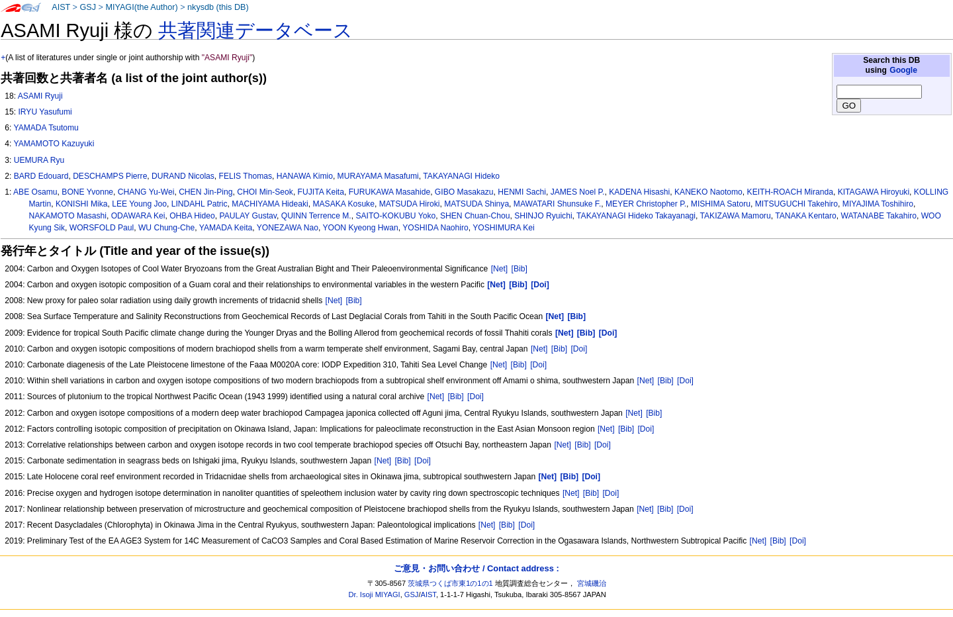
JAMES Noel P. (578, 192)
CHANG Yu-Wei (146, 192)
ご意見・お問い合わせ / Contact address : (476, 568)
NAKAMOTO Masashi (68, 215)
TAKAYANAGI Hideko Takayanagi (636, 215)
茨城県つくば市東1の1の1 (450, 583)
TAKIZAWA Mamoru (735, 215)
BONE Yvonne (87, 192)
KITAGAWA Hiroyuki (873, 192)
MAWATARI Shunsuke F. (557, 204)
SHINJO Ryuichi (543, 215)
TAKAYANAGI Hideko (461, 176)
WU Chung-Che (166, 227)
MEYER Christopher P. (646, 204)
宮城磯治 (591, 583)
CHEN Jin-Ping (205, 192)
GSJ (87, 7)
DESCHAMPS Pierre (110, 176)
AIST (61, 7)
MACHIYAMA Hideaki (270, 204)
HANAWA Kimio (305, 176)
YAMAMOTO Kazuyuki (53, 143)
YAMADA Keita (225, 227)
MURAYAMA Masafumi (378, 176)
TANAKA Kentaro (806, 215)
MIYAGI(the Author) (141, 7)
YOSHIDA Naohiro (435, 227)
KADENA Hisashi (639, 192)
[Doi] (578, 349)
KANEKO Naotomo (708, 192)
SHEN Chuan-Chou (475, 215)
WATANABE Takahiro (878, 215)
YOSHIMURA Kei (503, 227)
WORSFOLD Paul (101, 227)
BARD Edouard (41, 176)
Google (903, 70)
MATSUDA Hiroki (409, 204)
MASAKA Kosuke (343, 204)
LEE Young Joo (139, 204)
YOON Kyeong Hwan (360, 227)
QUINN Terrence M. (316, 215)
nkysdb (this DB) (218, 7)
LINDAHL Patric (199, 204)
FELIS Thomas (245, 176)
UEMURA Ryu (39, 160)
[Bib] (519, 268)
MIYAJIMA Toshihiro (877, 204)
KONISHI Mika (82, 204)
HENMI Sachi (522, 192)
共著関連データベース (255, 30)
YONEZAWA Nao (287, 227)
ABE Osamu (35, 192)
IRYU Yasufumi (44, 112)
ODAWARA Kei (138, 215)
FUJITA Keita (321, 192)
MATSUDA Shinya (476, 204)
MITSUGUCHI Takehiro (796, 204)
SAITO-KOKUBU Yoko (395, 215)
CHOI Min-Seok (265, 192)
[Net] (499, 268)
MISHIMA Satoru (720, 204)
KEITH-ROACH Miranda (790, 192)
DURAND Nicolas (183, 176)
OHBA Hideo (192, 215)
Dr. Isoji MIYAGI (374, 594)
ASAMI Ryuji (40, 96)
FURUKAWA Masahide (389, 192)
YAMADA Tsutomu (45, 127)
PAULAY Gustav (248, 215)
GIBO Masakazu (464, 192)
